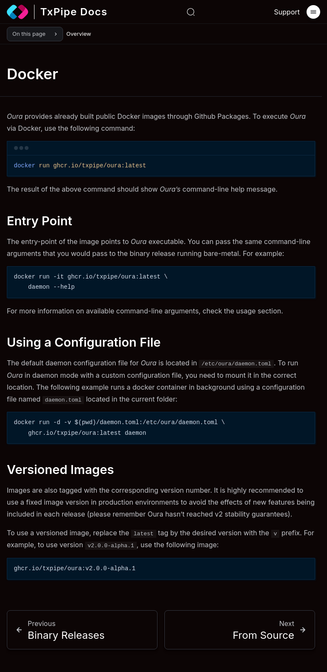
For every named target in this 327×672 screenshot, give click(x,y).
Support (287, 12)
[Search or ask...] (190, 12)
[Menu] (313, 12)
